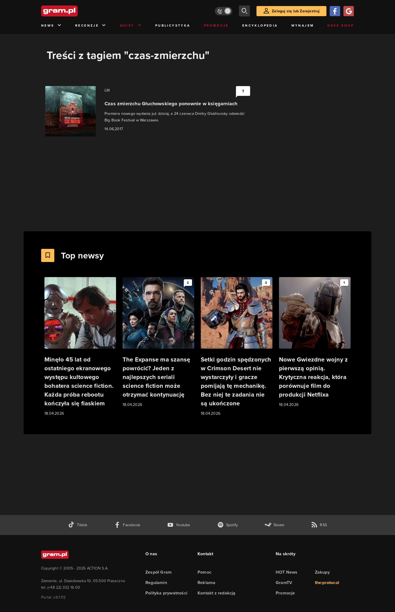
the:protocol (327, 582)
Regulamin (156, 582)
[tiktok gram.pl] (77, 525)
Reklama (206, 582)
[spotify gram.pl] (227, 525)
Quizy (131, 25)
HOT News (287, 572)
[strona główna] (73, 10)
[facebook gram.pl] (127, 525)
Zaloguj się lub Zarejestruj (296, 11)
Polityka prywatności (166, 593)
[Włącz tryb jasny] (223, 11)
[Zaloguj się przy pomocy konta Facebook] (335, 11)
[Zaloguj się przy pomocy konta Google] (348, 11)
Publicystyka (172, 25)
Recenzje (90, 25)
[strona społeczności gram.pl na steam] (274, 525)
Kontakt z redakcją (217, 593)
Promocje (216, 25)
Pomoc (204, 572)
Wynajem (302, 25)
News (51, 25)
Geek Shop (340, 25)
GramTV (284, 582)
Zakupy (322, 572)
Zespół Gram (158, 572)
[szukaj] (244, 10)
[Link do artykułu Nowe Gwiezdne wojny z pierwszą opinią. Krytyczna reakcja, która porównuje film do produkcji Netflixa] (315, 342)
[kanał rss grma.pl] (319, 525)
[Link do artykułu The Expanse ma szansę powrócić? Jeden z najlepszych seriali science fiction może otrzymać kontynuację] (158, 342)
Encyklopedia (260, 25)
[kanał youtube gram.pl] (178, 525)
